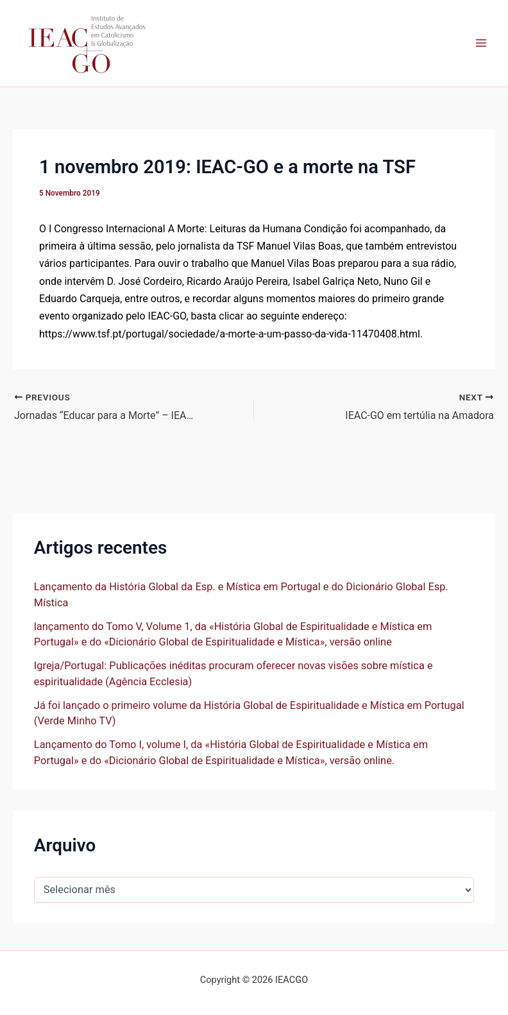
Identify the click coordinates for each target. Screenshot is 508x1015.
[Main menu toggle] (480, 43)
